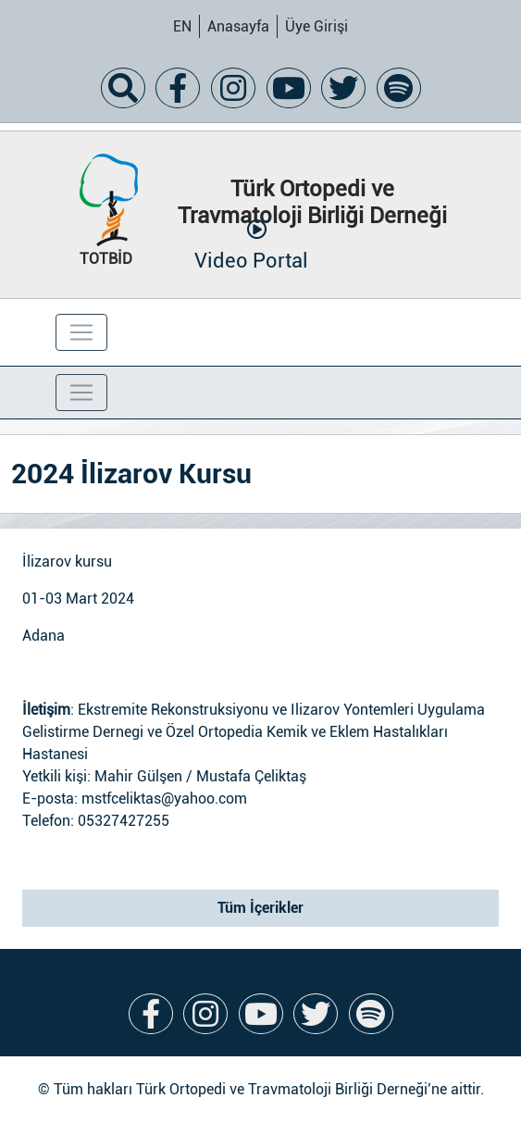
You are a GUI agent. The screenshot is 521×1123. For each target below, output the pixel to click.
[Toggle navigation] (81, 332)
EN (182, 26)
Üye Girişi (316, 26)
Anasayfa (238, 26)
